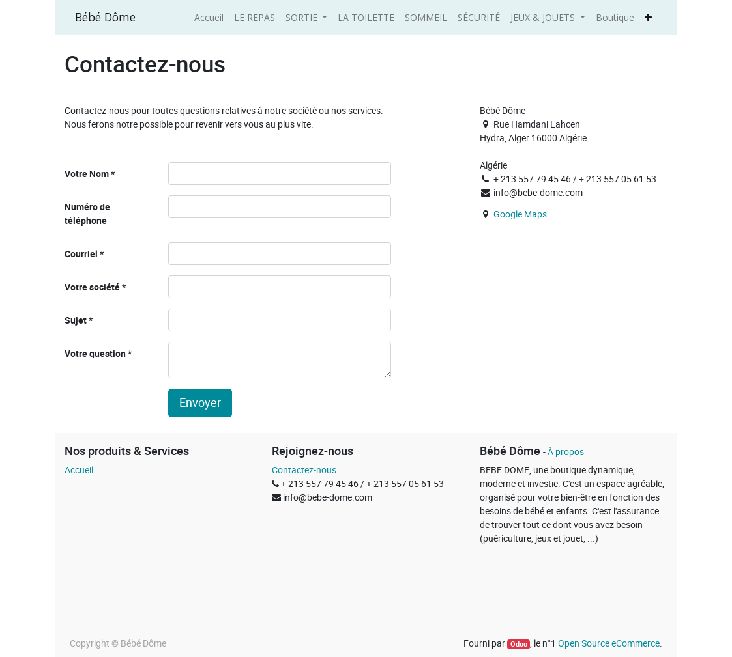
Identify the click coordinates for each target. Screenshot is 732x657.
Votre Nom (87, 173)
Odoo (518, 644)
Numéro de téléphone (87, 214)
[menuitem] (209, 17)
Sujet (76, 320)
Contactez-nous (304, 470)
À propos (566, 451)
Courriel (81, 253)
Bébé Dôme (105, 17)
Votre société (92, 287)
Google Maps (520, 214)
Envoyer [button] (200, 402)
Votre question (95, 353)
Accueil (79, 470)
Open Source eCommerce (609, 643)
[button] (648, 17)
